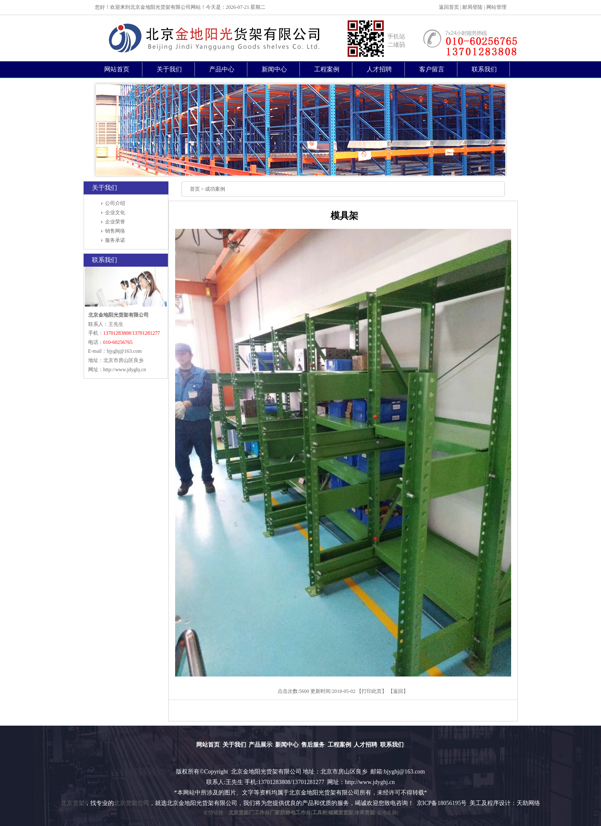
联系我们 (484, 69)
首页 (195, 189)
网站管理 (496, 7)
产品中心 (221, 69)
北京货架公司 (131, 803)
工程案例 (326, 69)
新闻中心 (274, 69)
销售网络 (115, 231)
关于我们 (169, 69)
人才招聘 (379, 69)
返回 (398, 691)
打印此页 (372, 691)
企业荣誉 (115, 222)
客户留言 (431, 69)
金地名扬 (387, 813)
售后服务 (313, 744)
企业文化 (115, 212)
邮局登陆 (472, 7)
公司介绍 (115, 203)
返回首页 (449, 7)
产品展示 (260, 744)
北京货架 (72, 803)
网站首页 (116, 69)
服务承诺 (115, 240)
